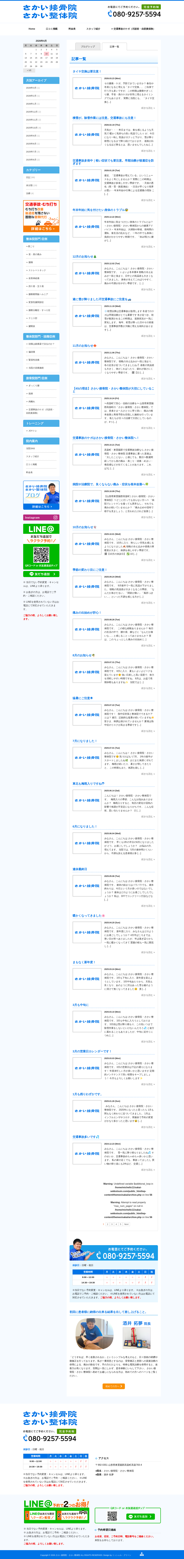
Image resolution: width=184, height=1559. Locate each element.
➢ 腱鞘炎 (30, 326)
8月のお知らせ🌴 (84, 655)
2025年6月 (31, 159)
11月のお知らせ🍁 (85, 345)
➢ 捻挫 (29, 393)
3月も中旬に (81, 1004)
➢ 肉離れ (30, 401)
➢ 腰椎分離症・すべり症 (38, 310)
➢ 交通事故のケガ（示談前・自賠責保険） (133, 29)
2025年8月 (31, 143)
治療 (28, 193)
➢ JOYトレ (31, 430)
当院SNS (30, 448)
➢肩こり (30, 246)
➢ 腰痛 (29, 262)
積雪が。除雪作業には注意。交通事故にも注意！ (104, 117)
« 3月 (29, 70)
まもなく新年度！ (84, 962)
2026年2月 (31, 96)
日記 (28, 177)
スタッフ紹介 (93, 29)
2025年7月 (31, 151)
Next (126, 1224)
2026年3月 (31, 88)
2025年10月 (32, 127)
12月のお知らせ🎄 (85, 256)
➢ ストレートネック (36, 270)
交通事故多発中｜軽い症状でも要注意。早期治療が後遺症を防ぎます (113, 162)
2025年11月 (32, 119)
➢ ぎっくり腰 (32, 385)
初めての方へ (112, 1386)
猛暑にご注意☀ (83, 698)
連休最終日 (80, 869)
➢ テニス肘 (31, 318)
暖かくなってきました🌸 (89, 915)
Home (32, 29)
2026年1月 (31, 103)
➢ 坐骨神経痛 (32, 278)
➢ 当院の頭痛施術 (35, 368)
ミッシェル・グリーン (121, 1555)
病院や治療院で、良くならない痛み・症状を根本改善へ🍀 (111, 484)
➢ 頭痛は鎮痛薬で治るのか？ (40, 344)
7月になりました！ (85, 741)
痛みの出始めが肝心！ (87, 612)
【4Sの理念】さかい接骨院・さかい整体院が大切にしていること (113, 390)
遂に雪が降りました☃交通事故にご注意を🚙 (102, 299)
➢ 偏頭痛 (30, 352)
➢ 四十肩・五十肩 (35, 286)
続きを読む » (148, 108)
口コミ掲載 (52, 29)
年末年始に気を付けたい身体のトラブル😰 (100, 210)
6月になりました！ (85, 826)
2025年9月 (31, 135)
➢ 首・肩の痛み (34, 254)
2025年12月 (32, 111)
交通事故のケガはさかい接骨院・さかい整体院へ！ (106, 437)
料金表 (72, 29)
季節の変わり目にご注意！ (90, 569)
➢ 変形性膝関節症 (35, 302)
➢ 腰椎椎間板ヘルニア (37, 294)
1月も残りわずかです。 (88, 1094)
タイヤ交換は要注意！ (87, 71)
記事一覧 (114, 46)
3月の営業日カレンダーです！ (92, 1051)
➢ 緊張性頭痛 (32, 360)
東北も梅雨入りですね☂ (88, 783)
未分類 (29, 185)
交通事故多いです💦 (86, 1136)
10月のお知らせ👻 (85, 527)
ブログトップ (88, 46)
